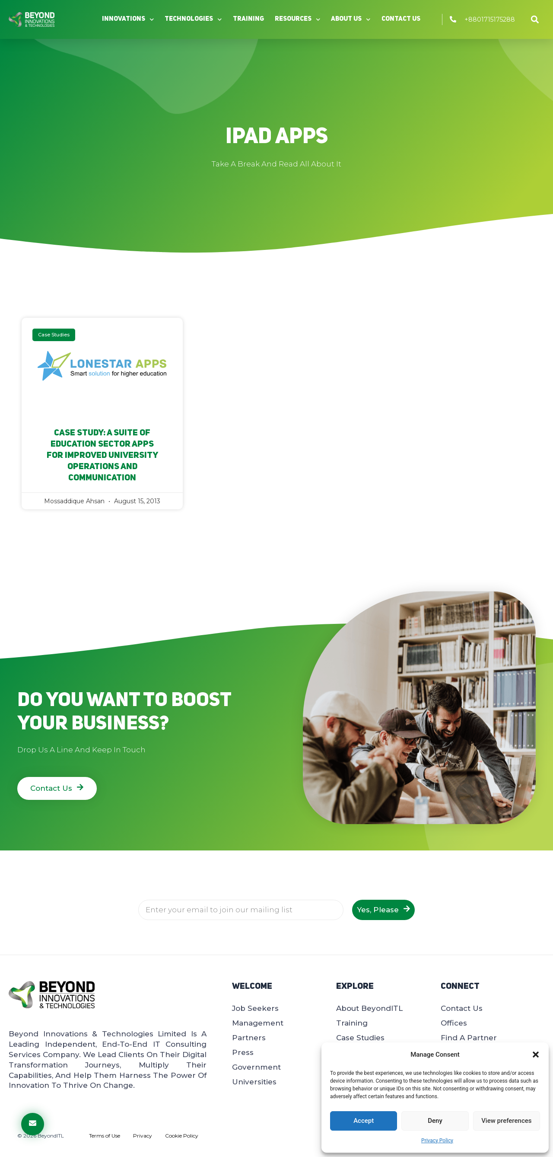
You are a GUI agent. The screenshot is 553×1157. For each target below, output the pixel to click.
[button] (535, 1054)
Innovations (128, 19)
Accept (363, 1121)
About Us (351, 19)
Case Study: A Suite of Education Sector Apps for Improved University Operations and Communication (102, 456)
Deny (435, 1121)
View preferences (506, 1121)
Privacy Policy (437, 1141)
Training (248, 19)
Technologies (193, 19)
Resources (298, 19)
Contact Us (400, 19)
